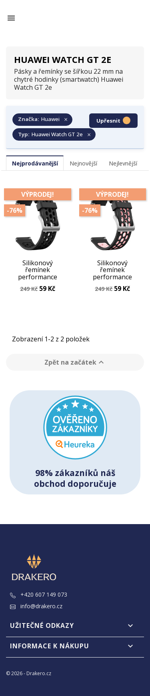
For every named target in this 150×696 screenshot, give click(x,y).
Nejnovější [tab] (83, 163)
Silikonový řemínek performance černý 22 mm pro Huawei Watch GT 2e (37, 270)
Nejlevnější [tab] (123, 163)
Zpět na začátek (75, 362)
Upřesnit (113, 120)
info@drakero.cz (36, 606)
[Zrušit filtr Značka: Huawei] (42, 119)
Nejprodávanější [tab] (35, 163)
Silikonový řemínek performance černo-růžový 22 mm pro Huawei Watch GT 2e (112, 270)
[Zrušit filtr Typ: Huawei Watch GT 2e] (54, 134)
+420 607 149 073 (38, 594)
